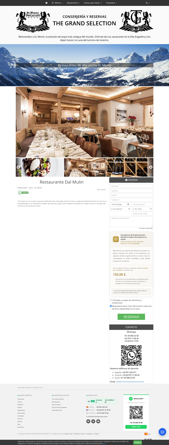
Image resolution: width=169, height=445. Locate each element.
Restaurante (23, 187)
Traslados (111, 3)
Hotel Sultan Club (57, 410)
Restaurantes (21, 413)
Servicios (20, 418)
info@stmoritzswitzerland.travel (130, 381)
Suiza (31, 187)
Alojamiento (73, 3)
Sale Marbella (56, 402)
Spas (19, 424)
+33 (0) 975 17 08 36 (103, 410)
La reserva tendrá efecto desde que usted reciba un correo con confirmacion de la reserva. (130, 292)
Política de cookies (79, 434)
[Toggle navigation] (148, 3)
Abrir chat (136, 427)
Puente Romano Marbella (59, 407)
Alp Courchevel (56, 404)
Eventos (20, 421)
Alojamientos (21, 410)
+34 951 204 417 (102, 407)
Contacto (96, 434)
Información (21, 399)
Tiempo (20, 402)
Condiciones (89, 434)
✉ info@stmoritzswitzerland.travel (96, 416)
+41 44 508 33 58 (103, 413)
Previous (18, 167)
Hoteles (20, 407)
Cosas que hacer (93, 3)
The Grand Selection (58, 399)
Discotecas (21, 427)
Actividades (21, 416)
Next (150, 167)
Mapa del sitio (69, 434)
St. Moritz (57, 3)
